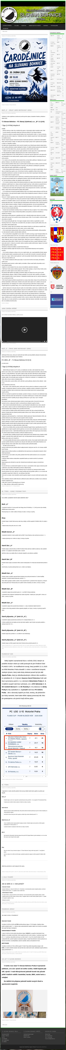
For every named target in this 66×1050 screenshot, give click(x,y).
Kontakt (45, 25)
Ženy (3, 648)
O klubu (16, 25)
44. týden (5, 784)
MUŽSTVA (24, 25)
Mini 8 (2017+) (11, 871)
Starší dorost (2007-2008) (23, 871)
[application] (24, 330)
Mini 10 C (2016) (26, 645)
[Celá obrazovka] (46, 341)
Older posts (4, 31)
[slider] (23, 341)
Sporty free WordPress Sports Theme (27, 1047)
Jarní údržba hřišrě (9, 308)
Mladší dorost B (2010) (22, 902)
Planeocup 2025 (7, 654)
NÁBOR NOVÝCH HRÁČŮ (35, 25)
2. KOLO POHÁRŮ (7, 877)
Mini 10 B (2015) (19, 645)
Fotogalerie (54, 25)
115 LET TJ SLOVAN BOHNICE (11, 959)
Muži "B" (16, 871)
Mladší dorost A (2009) (34, 645)
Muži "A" (10, 485)
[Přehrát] (2, 341)
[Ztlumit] (44, 341)
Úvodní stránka (7, 25)
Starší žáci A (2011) (40, 902)
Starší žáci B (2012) (32, 871)
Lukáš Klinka (13, 35)
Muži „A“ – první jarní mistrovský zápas (16, 348)
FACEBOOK (5, 28)
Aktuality (7, 104)
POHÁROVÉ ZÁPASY (8, 909)
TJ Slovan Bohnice (12, 104)
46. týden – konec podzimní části (14, 491)
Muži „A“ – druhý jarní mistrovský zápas (16, 110)
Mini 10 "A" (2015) (12, 645)
